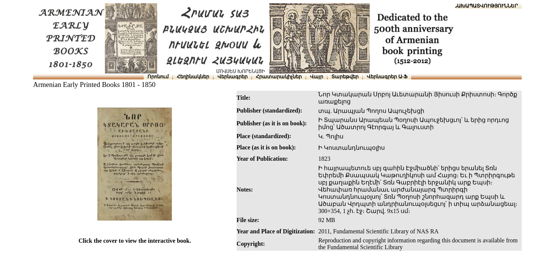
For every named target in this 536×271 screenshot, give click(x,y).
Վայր (316, 76)
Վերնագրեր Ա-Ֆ (387, 76)
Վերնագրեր (232, 76)
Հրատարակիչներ (279, 76)
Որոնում (158, 76)
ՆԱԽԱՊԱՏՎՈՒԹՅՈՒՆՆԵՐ (486, 6)
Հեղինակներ (193, 76)
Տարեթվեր (344, 76)
